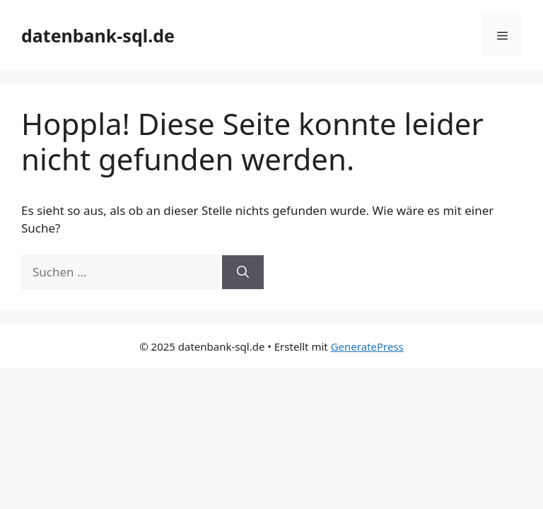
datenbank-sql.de (98, 35)
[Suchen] (243, 272)
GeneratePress (367, 346)
